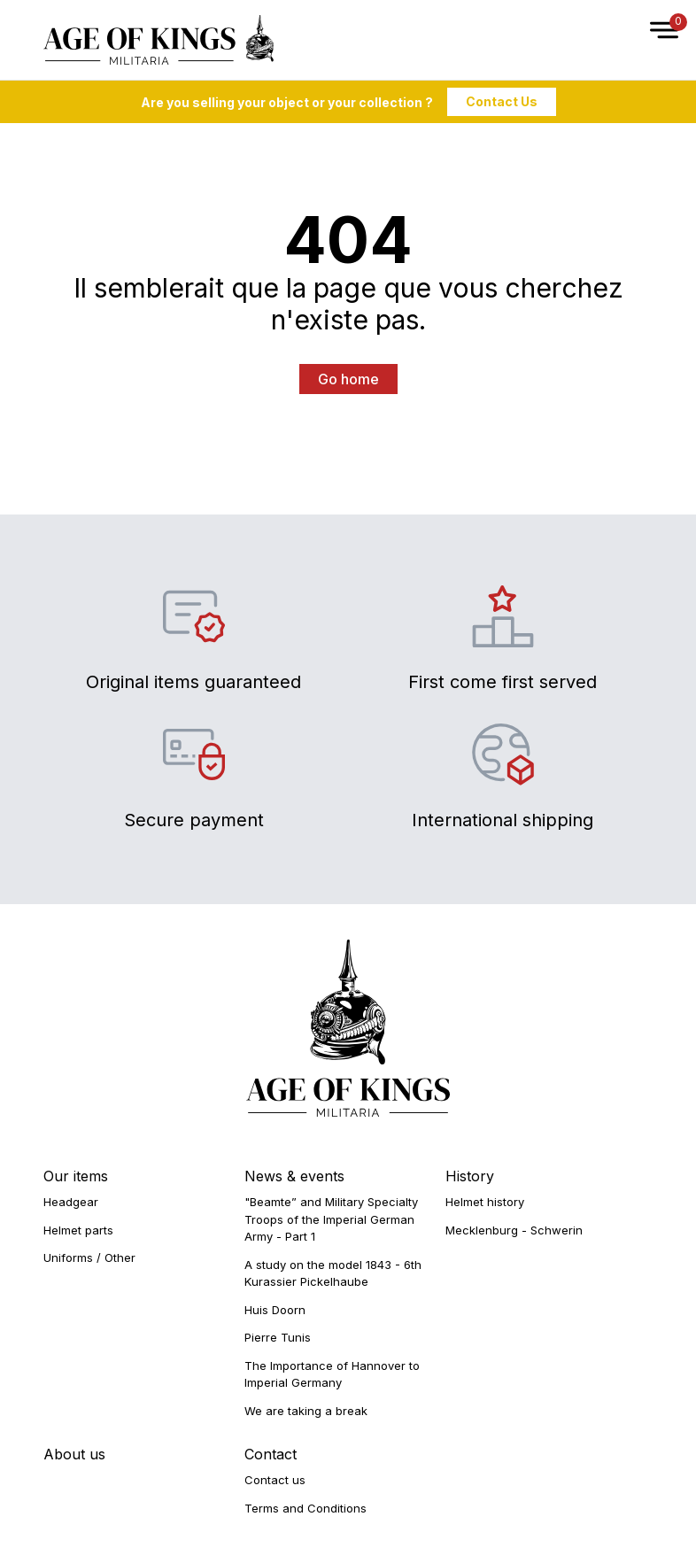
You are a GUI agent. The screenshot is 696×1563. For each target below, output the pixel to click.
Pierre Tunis (277, 1337)
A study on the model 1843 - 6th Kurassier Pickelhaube (332, 1273)
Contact (270, 1454)
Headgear (70, 1202)
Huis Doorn (274, 1310)
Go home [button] (348, 379)
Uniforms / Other (89, 1257)
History (469, 1176)
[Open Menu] (655, 40)
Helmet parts (78, 1230)
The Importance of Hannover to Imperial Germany (332, 1374)
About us (74, 1454)
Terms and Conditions (305, 1508)
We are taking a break (305, 1411)
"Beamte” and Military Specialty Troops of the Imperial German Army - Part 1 (331, 1219)
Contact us (274, 1480)
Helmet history (484, 1202)
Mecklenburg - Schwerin (514, 1230)
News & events (294, 1176)
